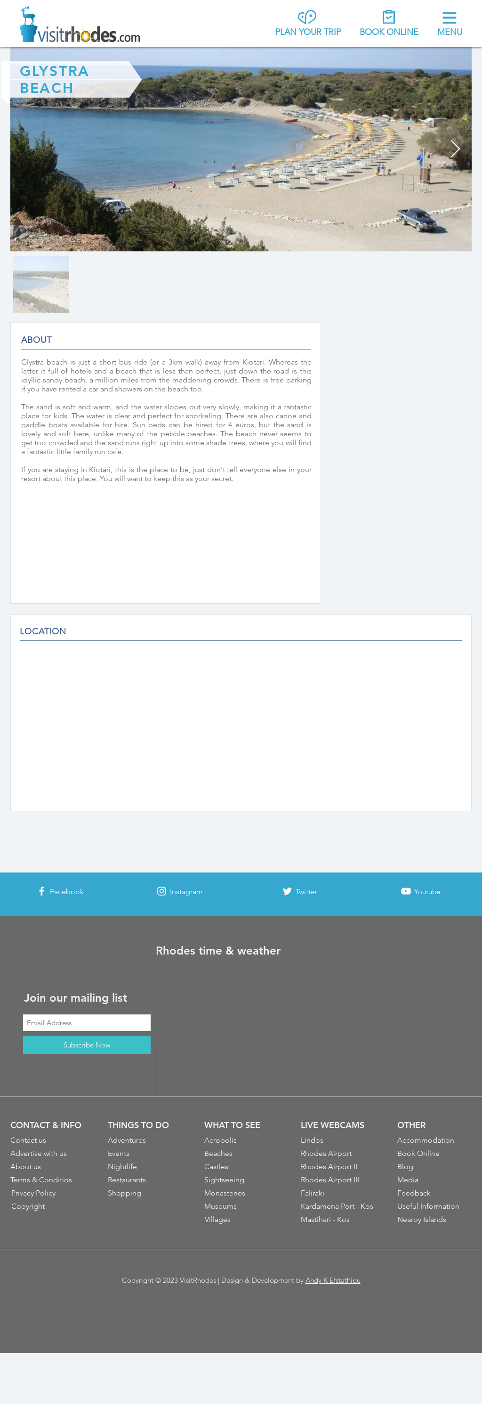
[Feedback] (435, 1193)
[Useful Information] (435, 1206)
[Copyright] (49, 1206)
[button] (450, 24)
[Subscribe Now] (87, 1045)
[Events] (145, 1153)
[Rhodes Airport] (338, 1153)
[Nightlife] (145, 1166)
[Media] (435, 1180)
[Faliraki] (338, 1193)
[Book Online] (435, 1153)
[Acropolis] (242, 1140)
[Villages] (242, 1219)
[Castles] (242, 1166)
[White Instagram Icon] (162, 891)
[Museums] (242, 1206)
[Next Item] (455, 149)
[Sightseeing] (242, 1180)
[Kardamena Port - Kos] (339, 1206)
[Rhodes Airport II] (338, 1166)
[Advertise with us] (48, 1153)
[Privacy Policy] (49, 1193)
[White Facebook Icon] (42, 891)
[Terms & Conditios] (48, 1180)
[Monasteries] (242, 1193)
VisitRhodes (198, 1280)
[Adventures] (145, 1140)
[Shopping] (145, 1193)
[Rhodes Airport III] (339, 1180)
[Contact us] (48, 1140)
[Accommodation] (435, 1140)
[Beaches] (242, 1153)
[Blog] (435, 1166)
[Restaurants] (145, 1180)
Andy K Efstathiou (333, 1280)
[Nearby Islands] (435, 1219)
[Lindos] (338, 1140)
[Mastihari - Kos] (339, 1219)
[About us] (48, 1166)
